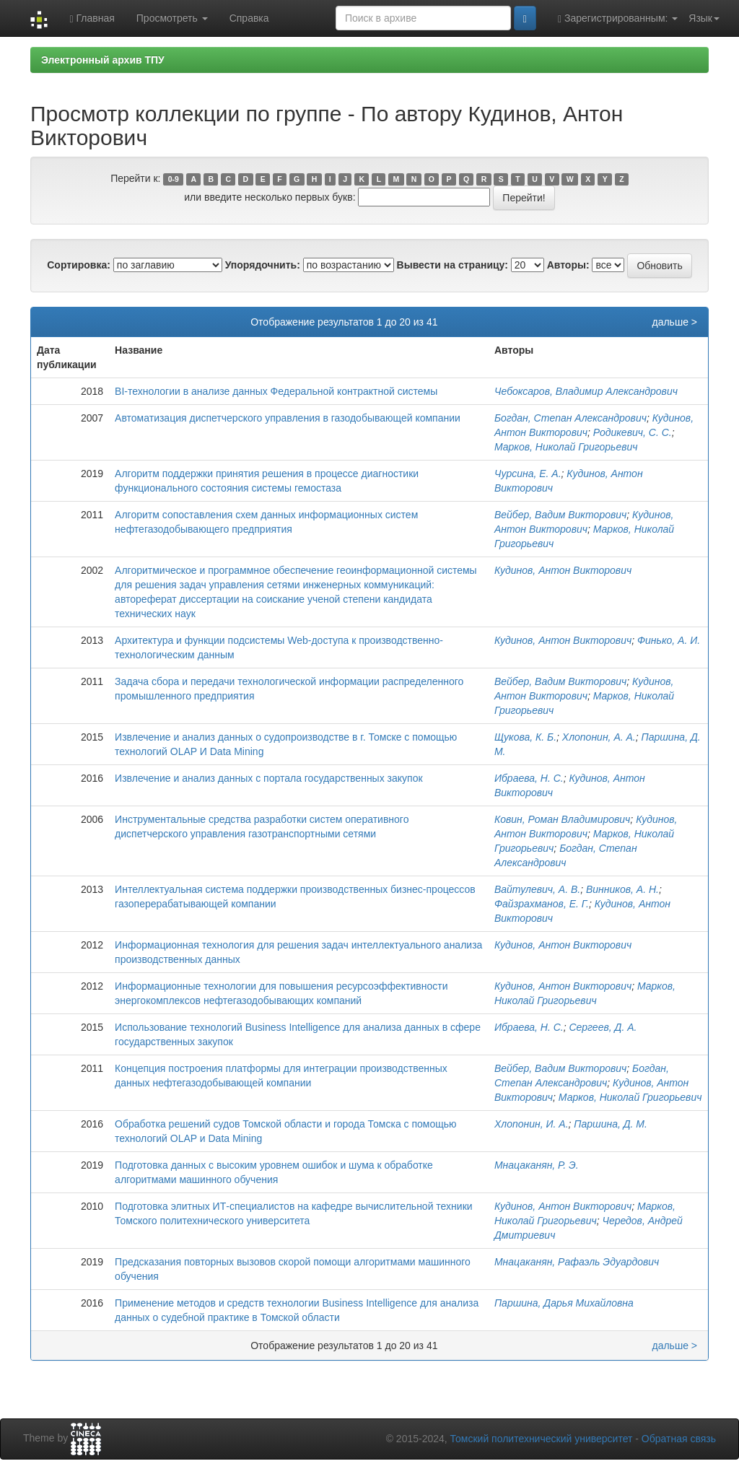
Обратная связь (679, 1438)
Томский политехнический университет (541, 1438)
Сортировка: (78, 265)
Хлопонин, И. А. (531, 1124)
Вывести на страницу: (452, 265)
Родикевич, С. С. (632, 432)
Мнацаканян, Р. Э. (536, 1165)
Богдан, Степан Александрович (570, 418)
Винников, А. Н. (622, 889)
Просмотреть (172, 18)
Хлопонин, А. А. (599, 737)
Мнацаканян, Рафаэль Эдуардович (576, 1262)
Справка (249, 18)
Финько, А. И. (668, 640)
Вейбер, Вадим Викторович (560, 514)
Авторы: (568, 265)
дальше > (674, 322)
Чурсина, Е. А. (527, 473)
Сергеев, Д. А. (603, 1027)
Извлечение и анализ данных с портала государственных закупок (268, 778)
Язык (704, 18)
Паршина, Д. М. (610, 1124)
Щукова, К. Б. (525, 737)
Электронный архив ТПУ (103, 60)
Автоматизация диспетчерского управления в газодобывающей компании (287, 418)
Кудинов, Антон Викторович (562, 570)
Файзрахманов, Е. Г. (541, 904)
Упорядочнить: (262, 265)
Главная (91, 18)
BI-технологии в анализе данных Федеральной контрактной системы (276, 391)
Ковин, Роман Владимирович (562, 819)
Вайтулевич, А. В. (537, 889)
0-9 (173, 179)
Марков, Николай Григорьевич (566, 447)
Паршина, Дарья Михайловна (564, 1303)
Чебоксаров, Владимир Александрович (586, 391)
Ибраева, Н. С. (529, 778)
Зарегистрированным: (618, 18)
